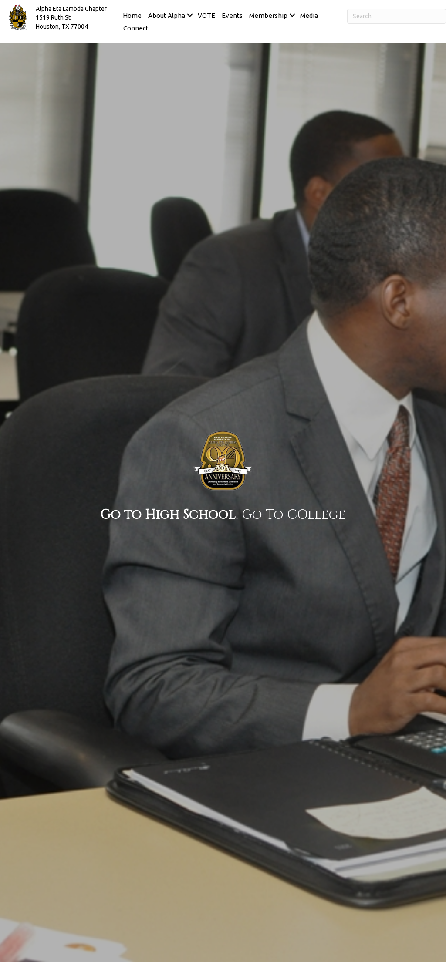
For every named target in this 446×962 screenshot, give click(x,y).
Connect (136, 28)
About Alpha (166, 15)
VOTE (206, 15)
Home (132, 15)
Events (232, 15)
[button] (189, 15)
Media (309, 15)
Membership (268, 15)
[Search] (396, 16)
